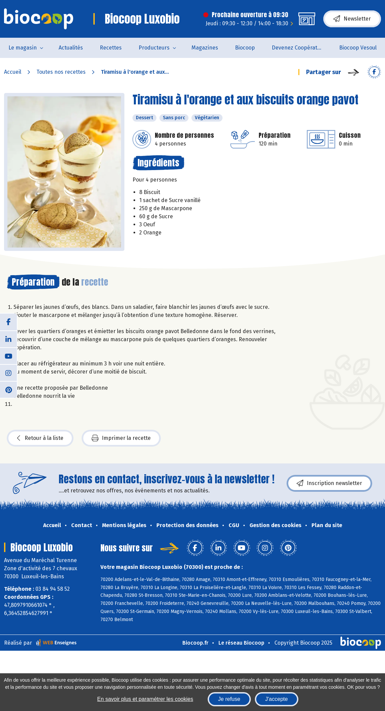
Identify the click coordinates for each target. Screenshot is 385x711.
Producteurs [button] (154, 47)
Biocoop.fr (195, 643)
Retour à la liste (40, 438)
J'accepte (276, 699)
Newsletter (352, 18)
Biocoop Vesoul (358, 47)
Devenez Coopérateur (299, 47)
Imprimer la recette (121, 438)
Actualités (71, 47)
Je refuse (229, 699)
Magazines (204, 47)
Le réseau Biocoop (241, 643)
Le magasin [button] (22, 47)
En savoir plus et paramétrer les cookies (145, 699)
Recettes (111, 47)
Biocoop (245, 47)
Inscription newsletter (329, 483)
